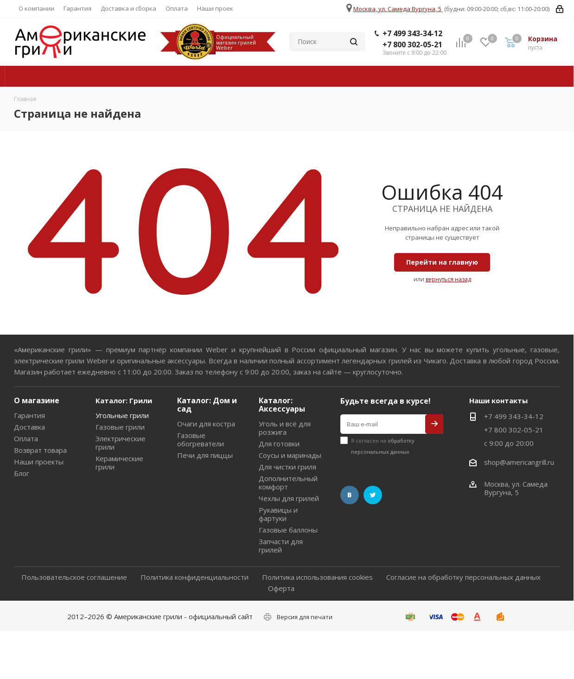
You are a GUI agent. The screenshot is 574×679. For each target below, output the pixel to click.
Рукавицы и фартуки (278, 514)
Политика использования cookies (317, 577)
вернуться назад (448, 279)
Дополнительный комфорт (288, 482)
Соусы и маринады (290, 455)
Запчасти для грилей (281, 545)
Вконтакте (349, 495)
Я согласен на (383, 446)
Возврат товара (40, 450)
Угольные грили (122, 415)
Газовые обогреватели (200, 439)
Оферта (281, 588)
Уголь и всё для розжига (285, 428)
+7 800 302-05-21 (412, 44)
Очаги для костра (206, 423)
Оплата (26, 438)
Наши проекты (39, 461)
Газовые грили (120, 427)
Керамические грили (119, 462)
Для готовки (279, 443)
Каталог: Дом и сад (207, 404)
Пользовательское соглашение (74, 577)
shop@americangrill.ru (519, 462)
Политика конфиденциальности (194, 577)
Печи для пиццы (205, 455)
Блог (21, 473)
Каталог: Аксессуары (282, 404)
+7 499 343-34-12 (412, 33)
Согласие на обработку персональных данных (463, 577)
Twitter (373, 495)
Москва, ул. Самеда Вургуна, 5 (397, 9)
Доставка (29, 427)
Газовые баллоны (288, 529)
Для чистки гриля (287, 466)
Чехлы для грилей (289, 498)
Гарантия (29, 415)
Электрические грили (121, 442)
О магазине (36, 400)
